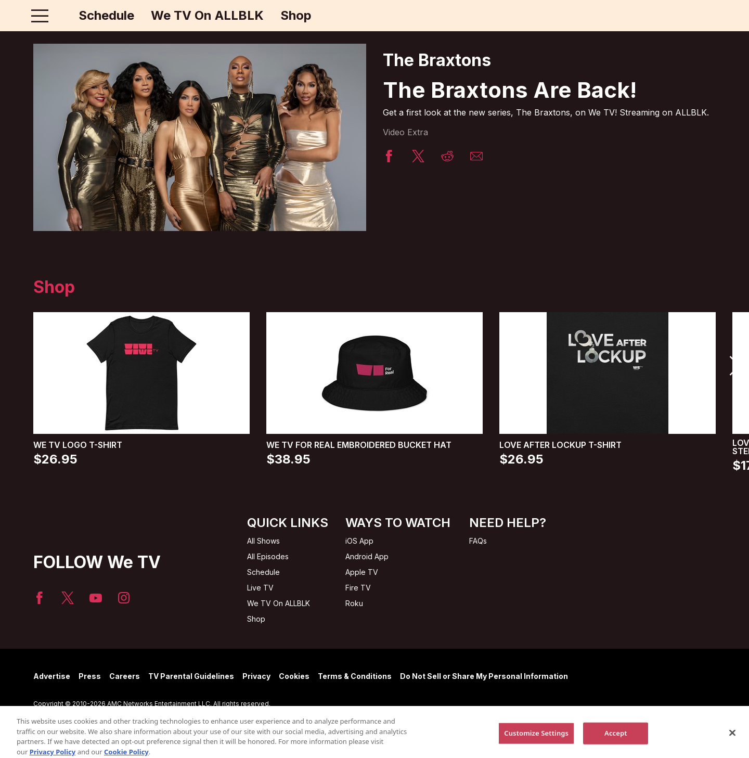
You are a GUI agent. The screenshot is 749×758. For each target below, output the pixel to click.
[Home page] (61, 15)
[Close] (732, 741)
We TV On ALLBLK (207, 15)
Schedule (106, 15)
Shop (296, 15)
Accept (615, 741)
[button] (734, 365)
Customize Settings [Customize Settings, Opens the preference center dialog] (536, 741)
